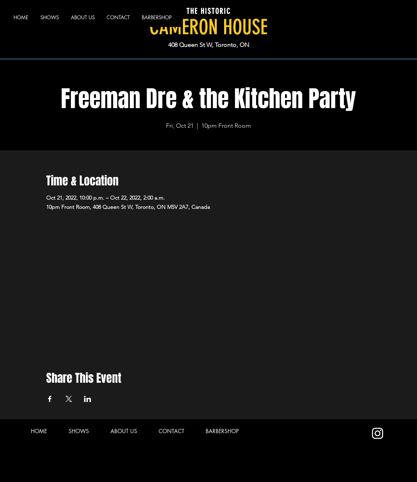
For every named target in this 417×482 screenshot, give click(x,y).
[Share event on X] (68, 399)
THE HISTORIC (208, 11)
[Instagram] (377, 433)
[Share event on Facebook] (50, 399)
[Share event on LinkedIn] (87, 399)
